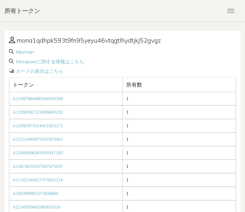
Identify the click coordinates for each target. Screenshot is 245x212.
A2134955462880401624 (37, 207)
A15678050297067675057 (38, 166)
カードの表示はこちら (39, 71)
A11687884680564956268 (38, 98)
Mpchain (24, 52)
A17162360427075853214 (38, 180)
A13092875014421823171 (38, 125)
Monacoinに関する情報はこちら (49, 61)
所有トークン (22, 10)
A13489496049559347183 (38, 152)
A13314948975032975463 (38, 139)
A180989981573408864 (35, 193)
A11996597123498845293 (38, 112)
